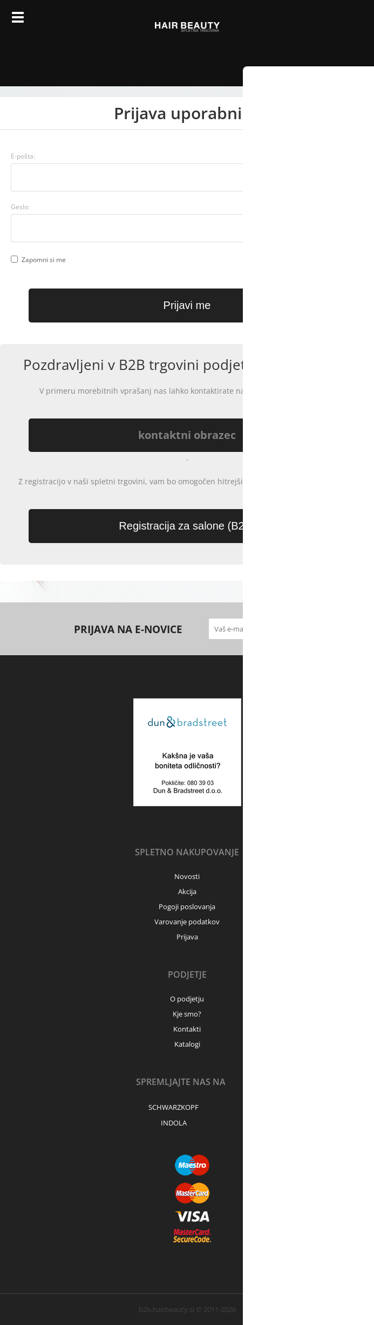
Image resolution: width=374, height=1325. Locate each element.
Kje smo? (187, 1014)
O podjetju (187, 999)
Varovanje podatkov (187, 921)
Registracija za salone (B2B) (187, 526)
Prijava (323, 21)
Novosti (187, 876)
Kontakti (187, 1029)
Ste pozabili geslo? (324, 229)
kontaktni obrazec (187, 435)
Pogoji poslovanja (187, 906)
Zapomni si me (44, 259)
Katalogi (187, 1044)
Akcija (187, 891)
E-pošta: (23, 156)
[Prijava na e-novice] (290, 629)
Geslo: (20, 206)
